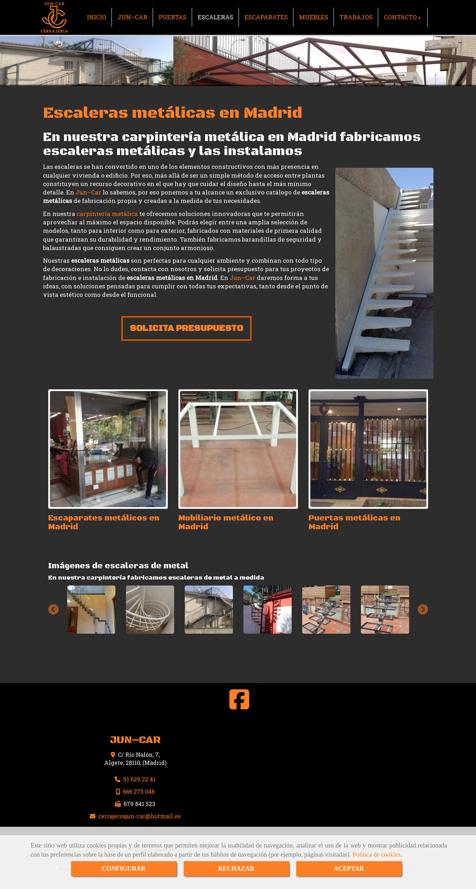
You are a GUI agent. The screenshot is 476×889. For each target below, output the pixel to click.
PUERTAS (172, 17)
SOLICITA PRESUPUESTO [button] (186, 328)
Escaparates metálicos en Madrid (103, 522)
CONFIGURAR (124, 868)
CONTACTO (403, 17)
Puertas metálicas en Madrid (354, 522)
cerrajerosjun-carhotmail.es (139, 816)
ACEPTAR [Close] (349, 868)
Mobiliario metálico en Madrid (225, 522)
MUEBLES (313, 17)
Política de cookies (376, 854)
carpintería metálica (107, 214)
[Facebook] (239, 705)
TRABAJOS (356, 17)
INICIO (96, 17)
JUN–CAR (132, 17)
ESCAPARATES (266, 17)
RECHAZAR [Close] (236, 868)
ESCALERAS (215, 17)
